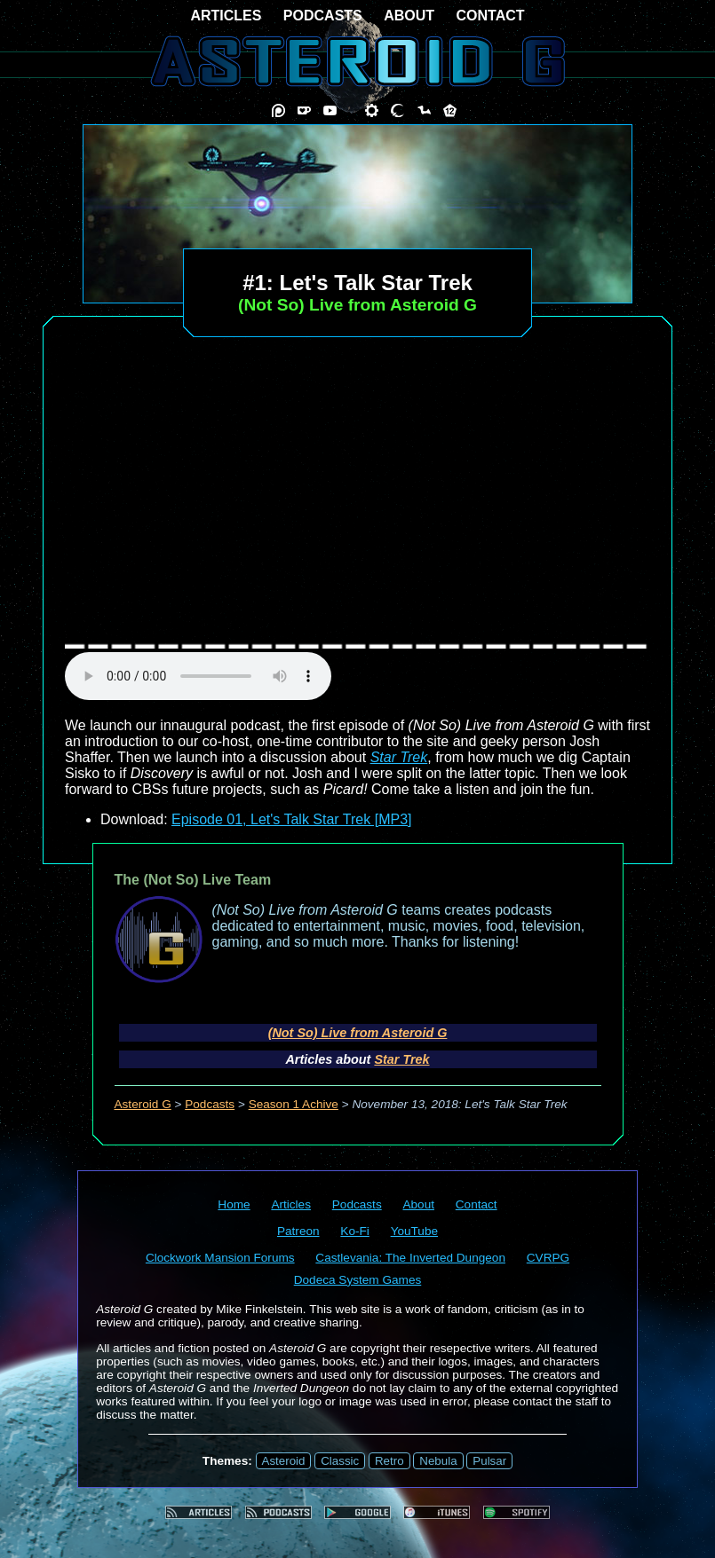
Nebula (438, 1461)
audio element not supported (198, 676)
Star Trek (399, 757)
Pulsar (489, 1461)
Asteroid (284, 1461)
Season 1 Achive (293, 1104)
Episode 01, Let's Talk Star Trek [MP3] (291, 819)
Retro (389, 1461)
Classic (340, 1461)
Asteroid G (143, 1104)
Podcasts (209, 1104)
